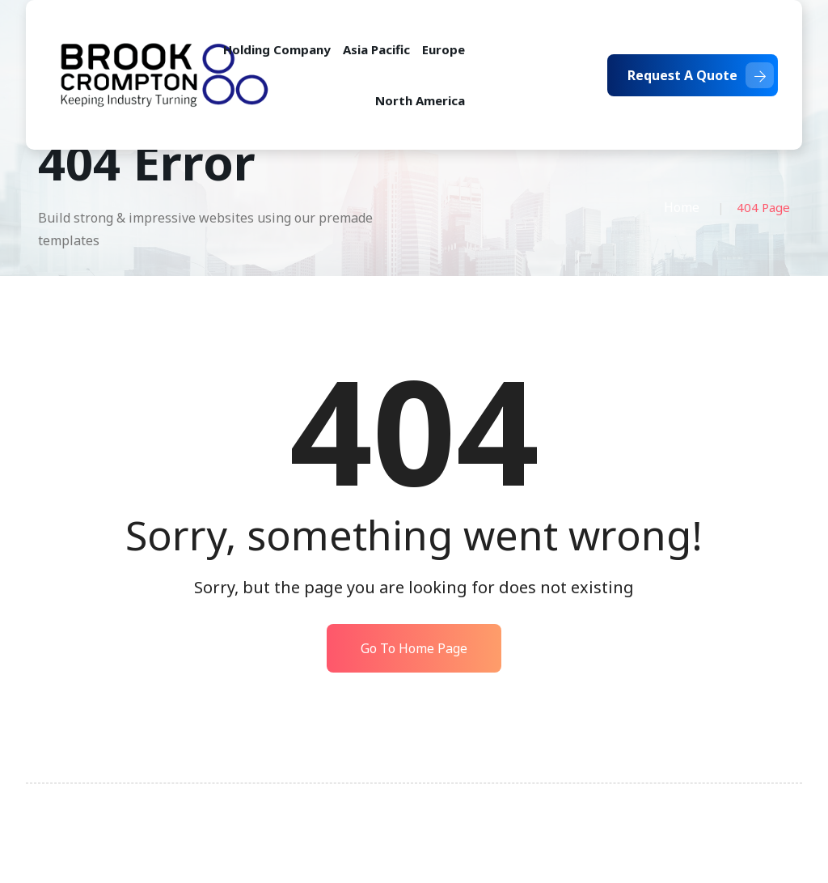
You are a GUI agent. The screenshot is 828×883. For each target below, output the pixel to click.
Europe (443, 49)
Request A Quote (700, 75)
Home (681, 207)
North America (420, 100)
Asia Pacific (376, 49)
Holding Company (277, 49)
